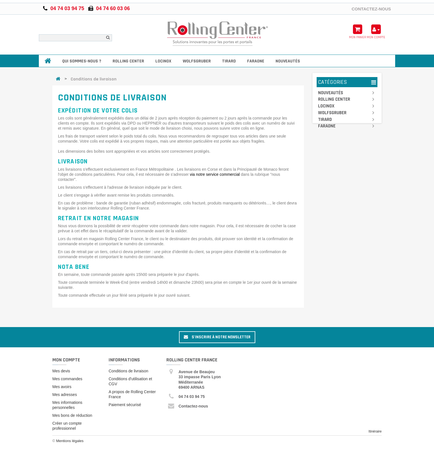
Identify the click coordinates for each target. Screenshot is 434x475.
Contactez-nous (371, 8)
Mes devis (61, 371)
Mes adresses (64, 394)
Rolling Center (128, 61)
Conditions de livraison (128, 371)
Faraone (255, 61)
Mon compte (66, 360)
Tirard (229, 61)
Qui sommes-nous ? (81, 61)
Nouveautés (288, 61)
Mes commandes (67, 379)
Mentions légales (70, 442)
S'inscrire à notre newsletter (217, 337)
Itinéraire (375, 431)
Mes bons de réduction (72, 415)
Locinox (163, 61)
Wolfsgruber (197, 61)
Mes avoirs (61, 386)
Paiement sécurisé (125, 404)
